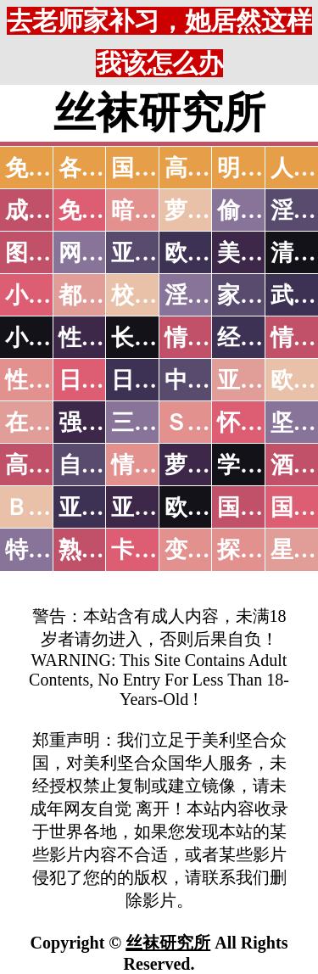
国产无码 (263, 507)
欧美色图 (210, 253)
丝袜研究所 (168, 942)
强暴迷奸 (104, 422)
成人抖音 (51, 210)
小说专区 (51, 337)
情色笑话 (210, 337)
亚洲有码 (157, 507)
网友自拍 (104, 253)
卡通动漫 (157, 550)
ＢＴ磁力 (51, 507)
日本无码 (104, 380)
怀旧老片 (263, 422)
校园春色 (157, 295)
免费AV (43, 168)
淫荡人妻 (210, 295)
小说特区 (51, 295)
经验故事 (263, 337)
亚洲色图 (157, 253)
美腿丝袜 (263, 253)
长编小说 (157, 337)
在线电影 (51, 422)
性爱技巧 (104, 337)
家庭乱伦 (263, 295)
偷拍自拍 (263, 210)
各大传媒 (104, 168)
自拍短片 (104, 465)
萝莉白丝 (210, 465)
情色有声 (157, 465)
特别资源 (51, 550)
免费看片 (104, 210)
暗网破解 (157, 210)
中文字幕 (210, 380)
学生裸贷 (263, 465)
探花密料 (263, 550)
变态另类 (210, 550)
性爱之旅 (51, 380)
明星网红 (263, 168)
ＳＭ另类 (210, 422)
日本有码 (157, 380)
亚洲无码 (104, 507)
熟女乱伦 (104, 550)
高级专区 (51, 465)
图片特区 (51, 253)
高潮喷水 (210, 168)
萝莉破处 (210, 210)
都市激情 (104, 295)
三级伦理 (157, 422)
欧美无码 (210, 507)
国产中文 (157, 168)
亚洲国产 (263, 380)
